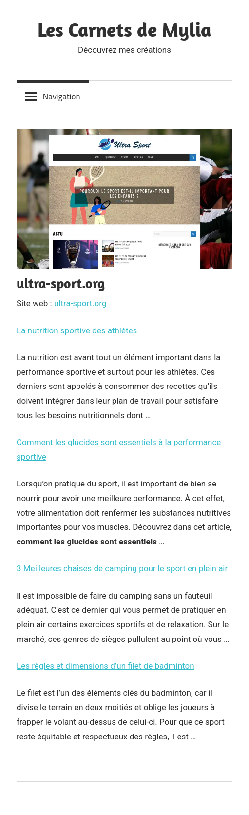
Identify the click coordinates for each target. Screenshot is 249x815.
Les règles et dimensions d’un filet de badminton (105, 666)
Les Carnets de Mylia (124, 29)
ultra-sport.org (80, 303)
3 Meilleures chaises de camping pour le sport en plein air (122, 568)
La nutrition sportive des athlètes (77, 330)
